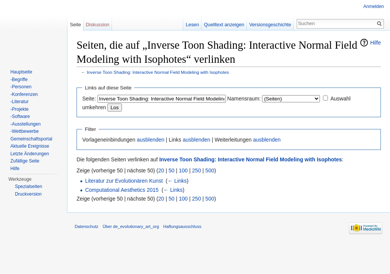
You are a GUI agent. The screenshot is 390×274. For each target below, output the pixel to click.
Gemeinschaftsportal (31, 139)
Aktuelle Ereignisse (29, 146)
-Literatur (19, 101)
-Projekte (19, 109)
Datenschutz (86, 226)
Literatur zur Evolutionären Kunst (124, 181)
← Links (177, 181)
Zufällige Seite (24, 161)
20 (161, 170)
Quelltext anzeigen (224, 24)
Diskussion (97, 24)
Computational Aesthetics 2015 (121, 190)
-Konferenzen (24, 94)
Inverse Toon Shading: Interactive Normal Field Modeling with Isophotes (158, 72)
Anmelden (373, 6)
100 (183, 170)
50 (172, 170)
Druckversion (28, 194)
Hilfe (375, 43)
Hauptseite (21, 72)
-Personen (20, 86)
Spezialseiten (28, 186)
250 (196, 170)
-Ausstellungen (25, 124)
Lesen (192, 24)
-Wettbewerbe (24, 131)
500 (209, 170)
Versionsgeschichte (270, 24)
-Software (20, 116)
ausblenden (150, 140)
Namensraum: (244, 99)
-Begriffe (18, 79)
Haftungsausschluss (182, 226)
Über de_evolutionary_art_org (130, 226)
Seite (75, 24)
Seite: (89, 99)
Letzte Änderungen (29, 153)
